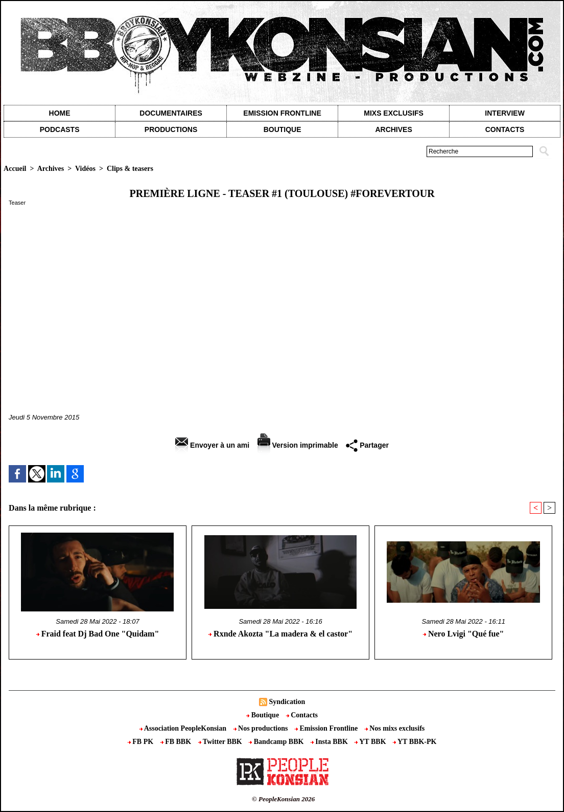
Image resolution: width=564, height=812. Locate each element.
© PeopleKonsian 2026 (283, 799)
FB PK (141, 741)
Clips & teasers (130, 168)
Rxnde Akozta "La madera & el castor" (280, 633)
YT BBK (371, 741)
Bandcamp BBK (277, 741)
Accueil (15, 168)
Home (59, 113)
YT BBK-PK (414, 741)
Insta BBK (330, 741)
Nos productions (261, 728)
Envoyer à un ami (212, 445)
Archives (393, 129)
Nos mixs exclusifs (395, 728)
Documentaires (170, 113)
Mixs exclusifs (394, 113)
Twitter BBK (221, 741)
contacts (505, 129)
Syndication (287, 702)
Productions (171, 129)
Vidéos (85, 168)
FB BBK (176, 741)
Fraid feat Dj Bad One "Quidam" (97, 633)
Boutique (282, 129)
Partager (367, 445)
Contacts (302, 715)
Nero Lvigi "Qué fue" (463, 633)
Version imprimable (297, 445)
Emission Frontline (282, 113)
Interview (505, 113)
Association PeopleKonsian (183, 728)
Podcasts (60, 129)
